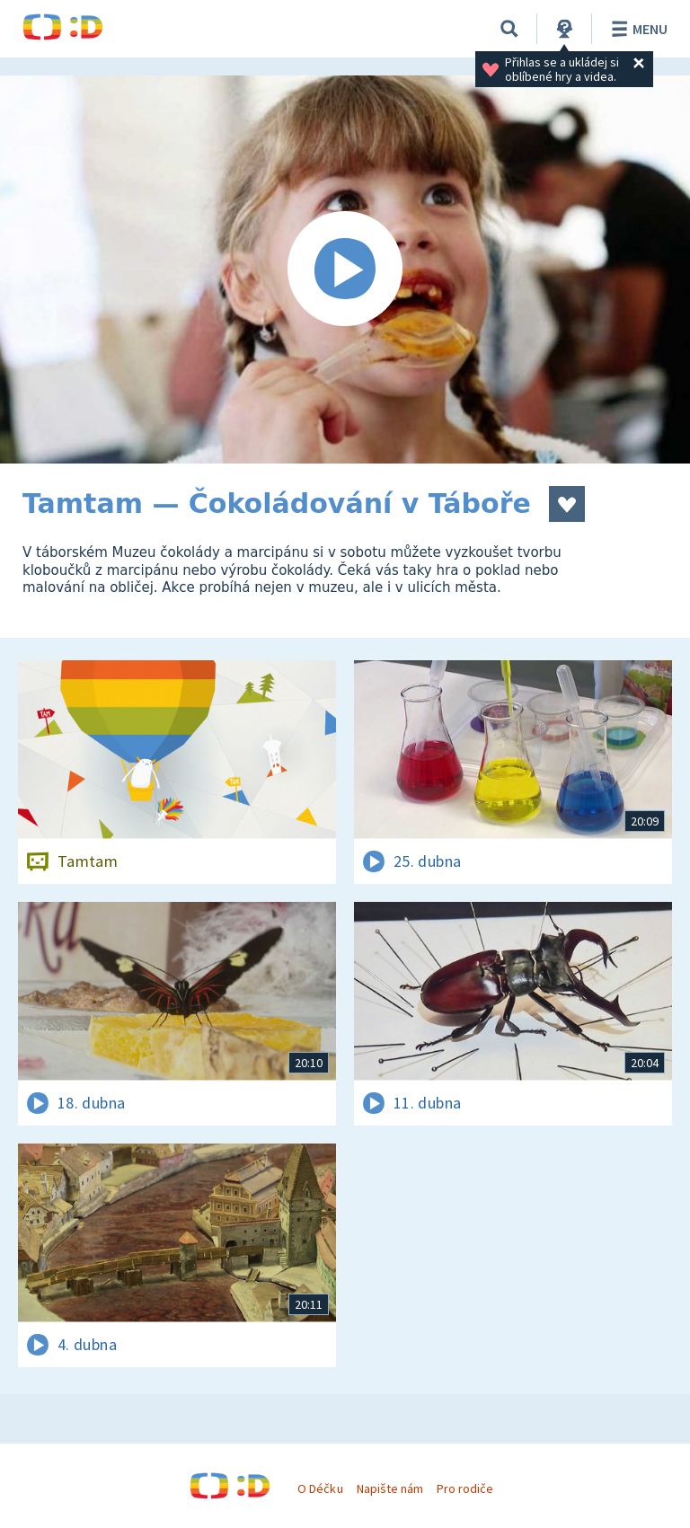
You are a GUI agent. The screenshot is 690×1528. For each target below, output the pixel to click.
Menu (637, 28)
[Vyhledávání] (509, 28)
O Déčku (319, 1488)
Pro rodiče (465, 1488)
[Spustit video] (345, 269)
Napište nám (390, 1488)
